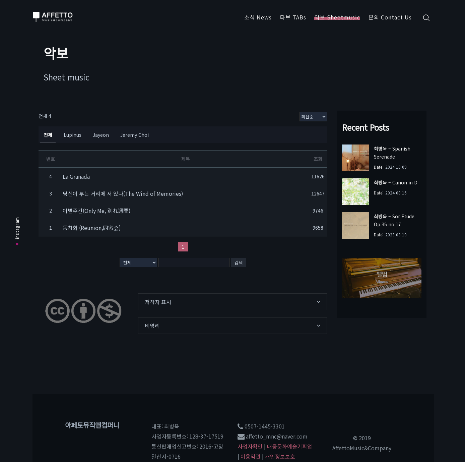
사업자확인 (250, 446)
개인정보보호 (280, 456)
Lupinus (72, 134)
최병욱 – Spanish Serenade (392, 152)
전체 (48, 134)
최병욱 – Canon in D (395, 182)
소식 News (258, 17)
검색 (238, 262)
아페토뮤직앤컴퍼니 (92, 425)
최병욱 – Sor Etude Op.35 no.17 (394, 220)
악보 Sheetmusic (337, 17)
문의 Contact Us (390, 17)
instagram (17, 231)
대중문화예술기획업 (289, 446)
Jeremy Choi (134, 134)
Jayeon (101, 134)
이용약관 (251, 456)
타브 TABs (293, 17)
